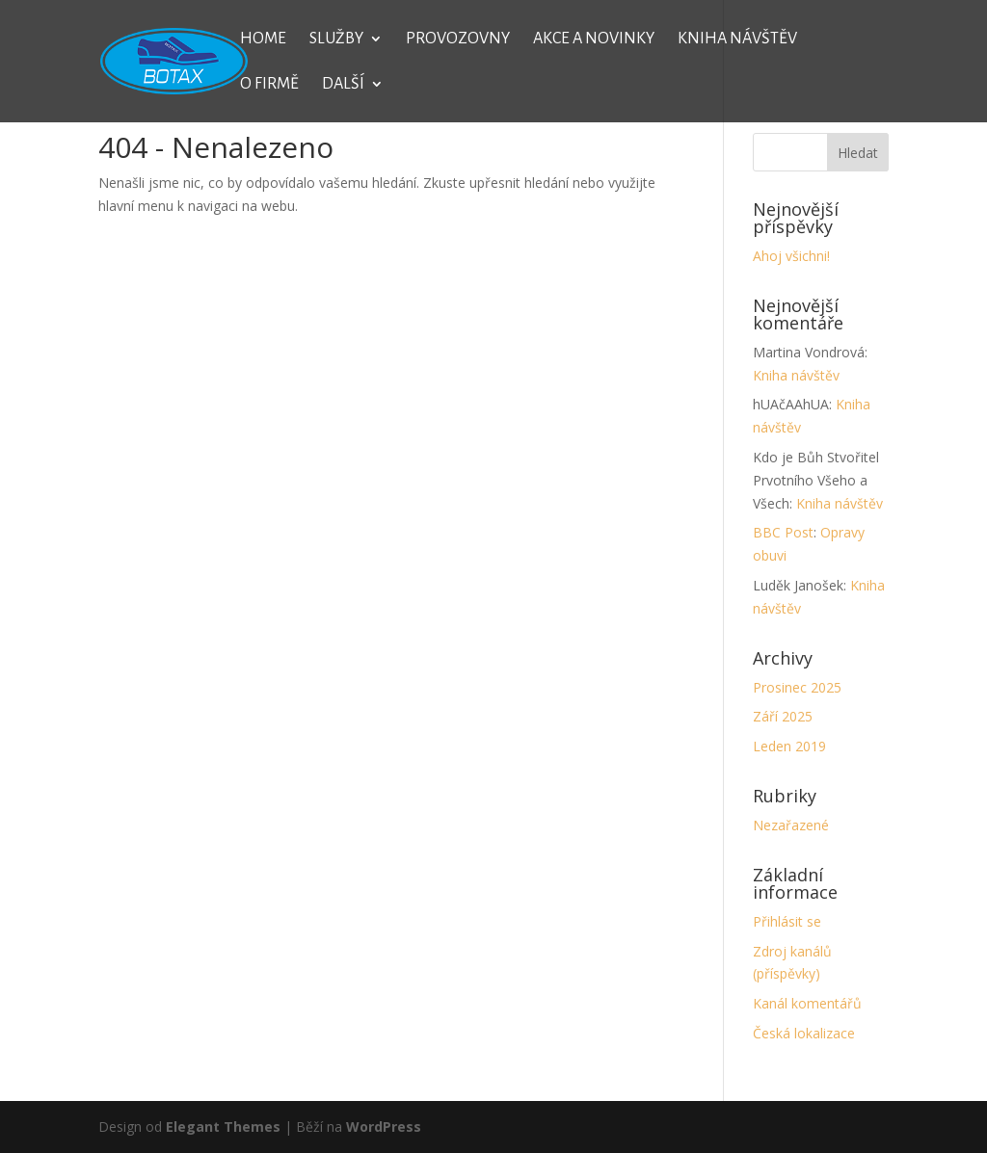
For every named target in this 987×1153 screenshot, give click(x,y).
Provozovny (458, 39)
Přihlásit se (787, 921)
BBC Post (783, 532)
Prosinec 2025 (797, 687)
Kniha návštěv (737, 39)
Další (343, 84)
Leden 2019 (789, 746)
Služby (336, 39)
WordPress (383, 1126)
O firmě (269, 84)
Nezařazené (791, 825)
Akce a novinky (593, 39)
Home (263, 39)
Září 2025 (783, 716)
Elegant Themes (223, 1126)
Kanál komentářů (807, 1003)
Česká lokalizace (804, 1033)
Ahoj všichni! (791, 256)
